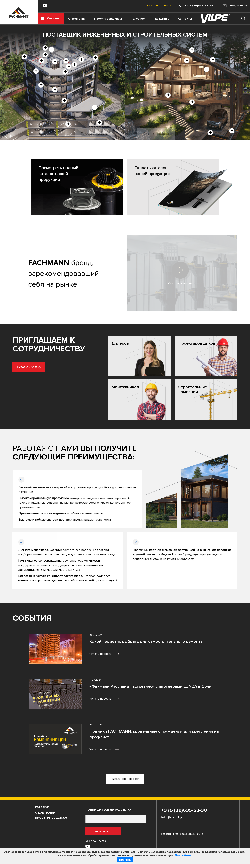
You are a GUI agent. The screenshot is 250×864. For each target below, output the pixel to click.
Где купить (161, 18)
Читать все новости (125, 779)
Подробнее (183, 855)
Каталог (42, 807)
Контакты (185, 18)
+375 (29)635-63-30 (184, 810)
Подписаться (99, 831)
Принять (125, 859)
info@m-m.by (171, 817)
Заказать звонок (159, 5)
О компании (77, 18)
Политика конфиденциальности (182, 833)
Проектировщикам (108, 18)
